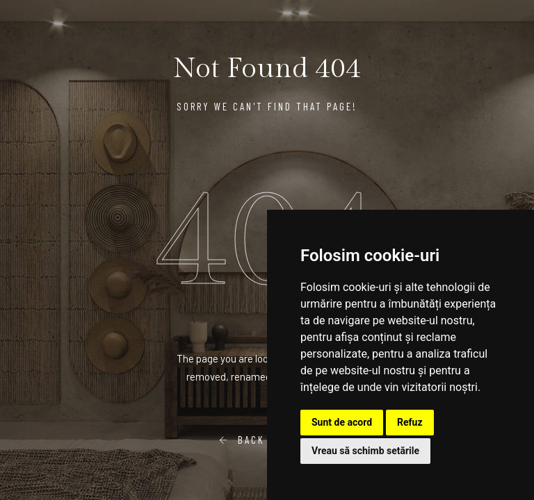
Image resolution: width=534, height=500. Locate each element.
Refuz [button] (410, 422)
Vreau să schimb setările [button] (365, 450)
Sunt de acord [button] (342, 422)
